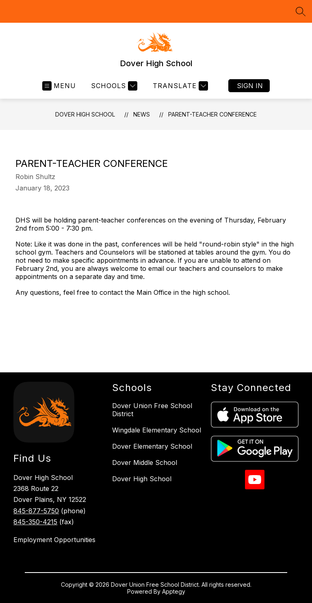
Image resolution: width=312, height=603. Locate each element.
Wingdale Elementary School (156, 430)
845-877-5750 (36, 511)
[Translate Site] (179, 86)
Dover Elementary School (152, 446)
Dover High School (85, 114)
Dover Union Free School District (152, 410)
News (141, 114)
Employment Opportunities (54, 540)
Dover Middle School (144, 462)
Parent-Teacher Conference (212, 114)
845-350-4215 (35, 522)
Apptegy (173, 591)
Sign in (250, 86)
